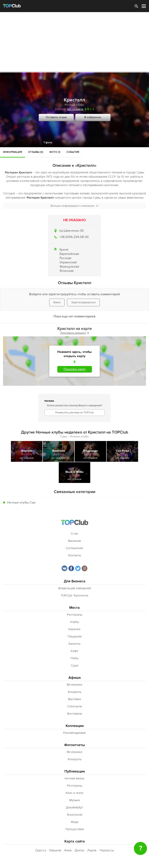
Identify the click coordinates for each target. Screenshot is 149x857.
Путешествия (74, 829)
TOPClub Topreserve (74, 595)
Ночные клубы (74, 104)
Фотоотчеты (74, 745)
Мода (74, 822)
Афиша (74, 678)
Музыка (74, 800)
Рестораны (74, 614)
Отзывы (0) (35, 152)
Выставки (74, 699)
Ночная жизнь (74, 778)
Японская (67, 271)
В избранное (92, 117)
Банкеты (74, 643)
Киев (68, 850)
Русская (65, 258)
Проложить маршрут (74, 333)
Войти (57, 302)
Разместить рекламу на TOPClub (74, 412)
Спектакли (74, 706)
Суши (74, 665)
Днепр (79, 850)
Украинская (68, 262)
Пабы (74, 658)
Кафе (74, 651)
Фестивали (74, 713)
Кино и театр (74, 792)
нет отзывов (75, 109)
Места (74, 608)
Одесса (40, 850)
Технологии (74, 814)
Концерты (74, 691)
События (72, 152)
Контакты (74, 555)
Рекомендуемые (74, 732)
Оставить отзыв (56, 117)
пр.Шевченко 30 (71, 231)
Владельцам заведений (74, 588)
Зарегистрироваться (83, 302)
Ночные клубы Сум (21, 502)
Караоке (74, 629)
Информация (12, 152)
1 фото (48, 142)
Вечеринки (74, 684)
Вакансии (74, 540)
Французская (69, 267)
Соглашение (74, 548)
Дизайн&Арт (74, 807)
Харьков (55, 850)
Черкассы (107, 850)
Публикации (74, 771)
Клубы (74, 621)
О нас (74, 533)
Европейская (69, 254)
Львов (92, 850)
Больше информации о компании (74, 205)
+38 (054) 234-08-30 (74, 237)
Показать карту (75, 369)
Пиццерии (75, 636)
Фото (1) (54, 152)
